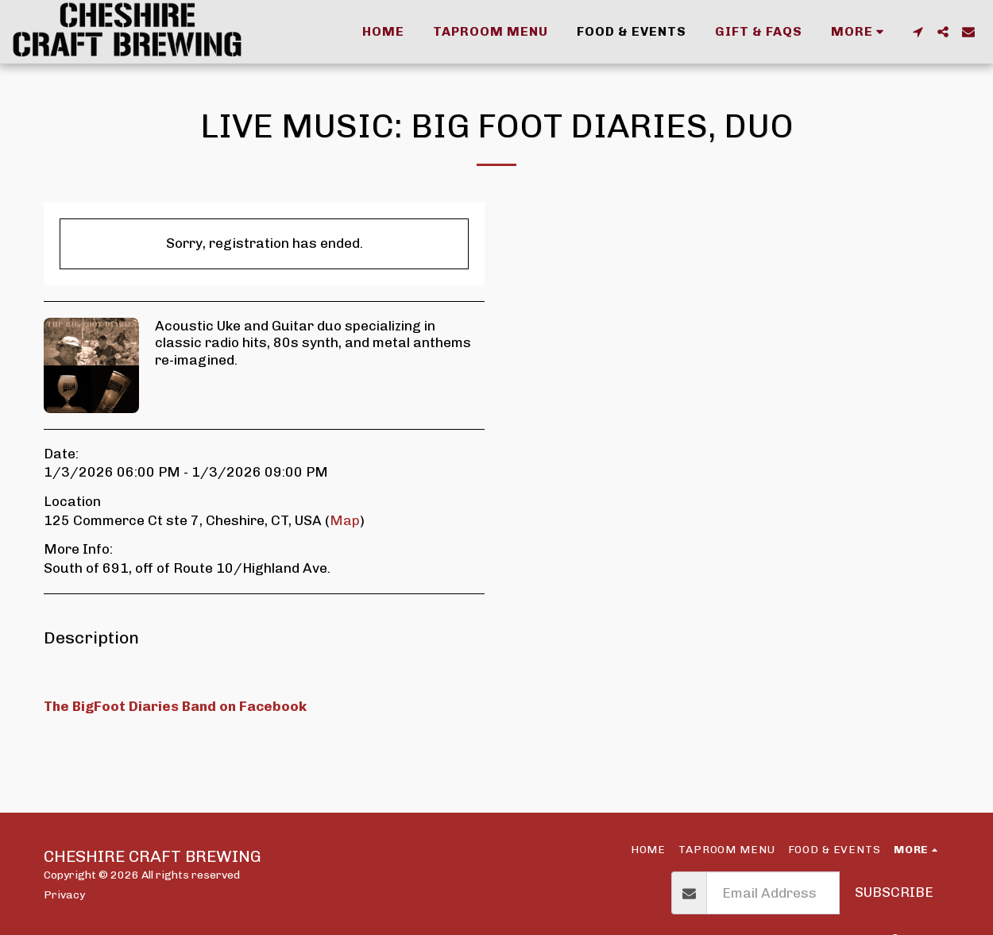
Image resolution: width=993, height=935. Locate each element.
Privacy (64, 894)
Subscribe (894, 892)
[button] (917, 31)
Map (345, 520)
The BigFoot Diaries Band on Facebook (175, 706)
